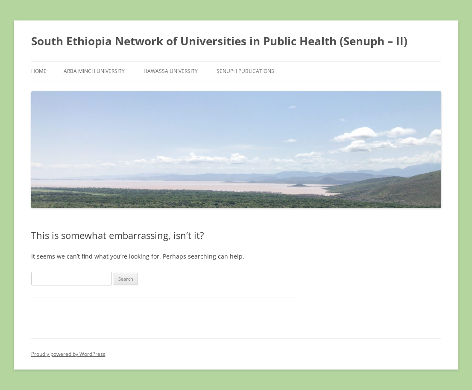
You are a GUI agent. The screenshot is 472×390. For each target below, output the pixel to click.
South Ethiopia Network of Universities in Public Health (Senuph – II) (219, 41)
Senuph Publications (245, 71)
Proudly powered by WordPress (68, 354)
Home (39, 71)
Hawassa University (171, 71)
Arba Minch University (94, 71)
